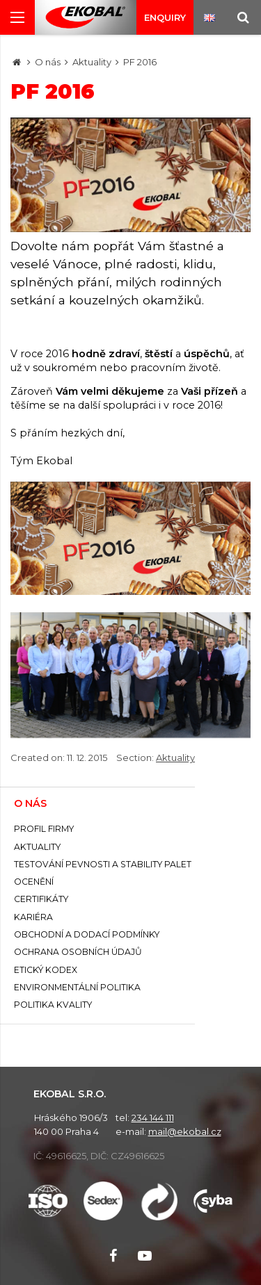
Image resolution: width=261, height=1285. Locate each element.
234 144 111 (153, 1117)
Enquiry (165, 17)
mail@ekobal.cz (184, 1131)
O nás (48, 61)
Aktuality (91, 61)
